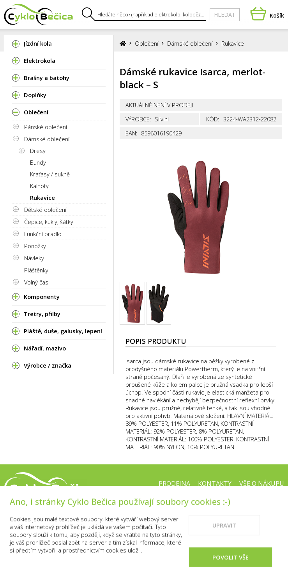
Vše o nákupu (261, 483)
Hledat (224, 14)
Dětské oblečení (45, 209)
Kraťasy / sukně (50, 174)
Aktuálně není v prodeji (159, 105)
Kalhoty (39, 186)
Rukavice (42, 197)
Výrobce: (138, 119)
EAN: (131, 133)
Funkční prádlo (43, 234)
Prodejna (174, 483)
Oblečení (146, 43)
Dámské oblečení (46, 139)
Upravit (224, 535)
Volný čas (36, 282)
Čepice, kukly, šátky (48, 222)
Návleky (34, 258)
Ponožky (35, 246)
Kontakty (214, 483)
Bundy (38, 162)
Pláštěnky (36, 270)
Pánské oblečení (45, 127)
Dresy (38, 151)
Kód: (212, 119)
